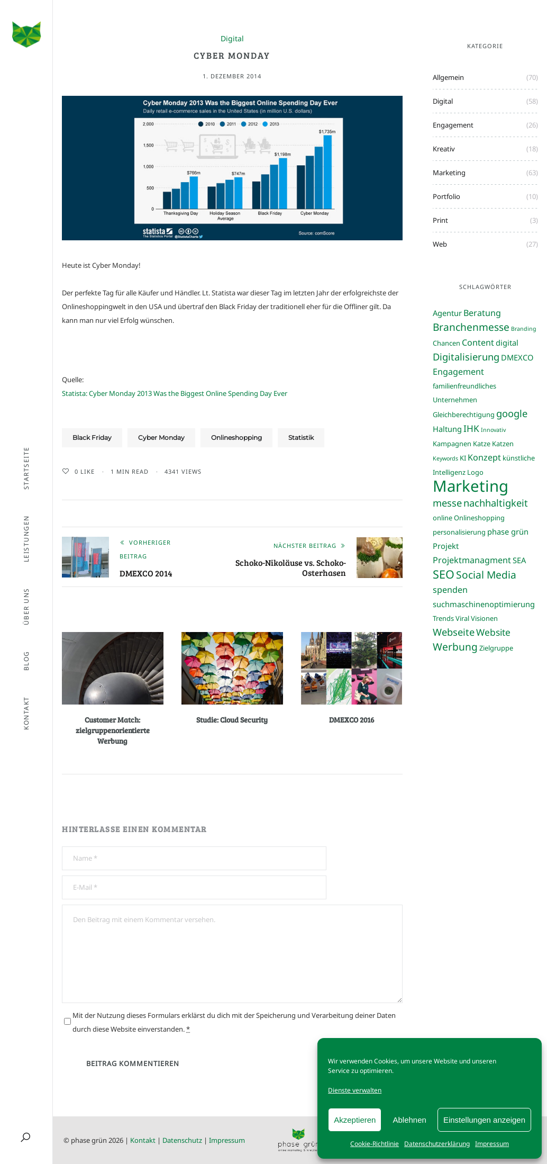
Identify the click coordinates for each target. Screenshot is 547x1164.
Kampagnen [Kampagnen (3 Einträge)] (452, 443)
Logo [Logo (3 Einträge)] (475, 472)
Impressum (492, 1143)
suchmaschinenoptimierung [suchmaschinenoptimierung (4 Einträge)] (484, 604)
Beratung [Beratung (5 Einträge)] (482, 313)
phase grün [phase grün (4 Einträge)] (507, 531)
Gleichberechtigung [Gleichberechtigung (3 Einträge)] (464, 414)
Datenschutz (182, 1140)
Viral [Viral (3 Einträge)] (462, 618)
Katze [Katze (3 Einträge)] (481, 443)
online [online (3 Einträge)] (442, 517)
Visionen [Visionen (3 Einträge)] (484, 618)
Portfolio (446, 196)
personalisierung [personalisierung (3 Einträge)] (459, 532)
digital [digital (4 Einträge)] (507, 342)
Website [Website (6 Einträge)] (493, 632)
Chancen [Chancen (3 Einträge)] (446, 343)
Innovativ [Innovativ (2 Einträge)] (493, 430)
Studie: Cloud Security (232, 720)
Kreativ (444, 149)
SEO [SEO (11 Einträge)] (443, 574)
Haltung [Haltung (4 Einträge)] (447, 428)
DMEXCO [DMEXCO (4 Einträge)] (517, 357)
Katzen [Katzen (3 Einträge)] (503, 443)
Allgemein (448, 77)
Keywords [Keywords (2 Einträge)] (445, 458)
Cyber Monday (161, 437)
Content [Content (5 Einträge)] (478, 342)
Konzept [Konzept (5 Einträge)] (484, 457)
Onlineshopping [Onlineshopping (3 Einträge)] (479, 517)
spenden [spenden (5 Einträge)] (450, 589)
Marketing (449, 172)
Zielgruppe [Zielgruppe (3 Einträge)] (496, 648)
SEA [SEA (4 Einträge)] (519, 560)
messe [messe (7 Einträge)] (447, 502)
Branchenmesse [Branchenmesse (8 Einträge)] (471, 327)
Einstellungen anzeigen (484, 1119)
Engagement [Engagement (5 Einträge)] (458, 371)
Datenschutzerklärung (437, 1143)
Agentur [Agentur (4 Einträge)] (447, 313)
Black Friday (92, 437)
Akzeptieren (355, 1119)
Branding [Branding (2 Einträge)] (523, 328)
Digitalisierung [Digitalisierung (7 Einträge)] (466, 356)
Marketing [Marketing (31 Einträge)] (470, 486)
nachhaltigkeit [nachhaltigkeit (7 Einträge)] (495, 502)
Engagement (453, 125)
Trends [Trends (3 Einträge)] (443, 618)
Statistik (301, 437)
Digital (232, 38)
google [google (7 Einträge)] (511, 413)
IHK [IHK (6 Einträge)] (471, 428)
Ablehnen (409, 1119)
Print (440, 220)
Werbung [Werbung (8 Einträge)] (455, 646)
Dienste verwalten (354, 1090)
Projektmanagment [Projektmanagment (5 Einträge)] (472, 560)
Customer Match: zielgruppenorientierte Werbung (113, 730)
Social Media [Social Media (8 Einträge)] (486, 574)
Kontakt (143, 1140)
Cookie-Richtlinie (374, 1143)
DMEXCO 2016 (351, 720)
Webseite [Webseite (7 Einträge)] (454, 631)
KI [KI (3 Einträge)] (463, 458)
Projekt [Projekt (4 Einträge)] (446, 545)
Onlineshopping (236, 437)
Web (440, 244)
